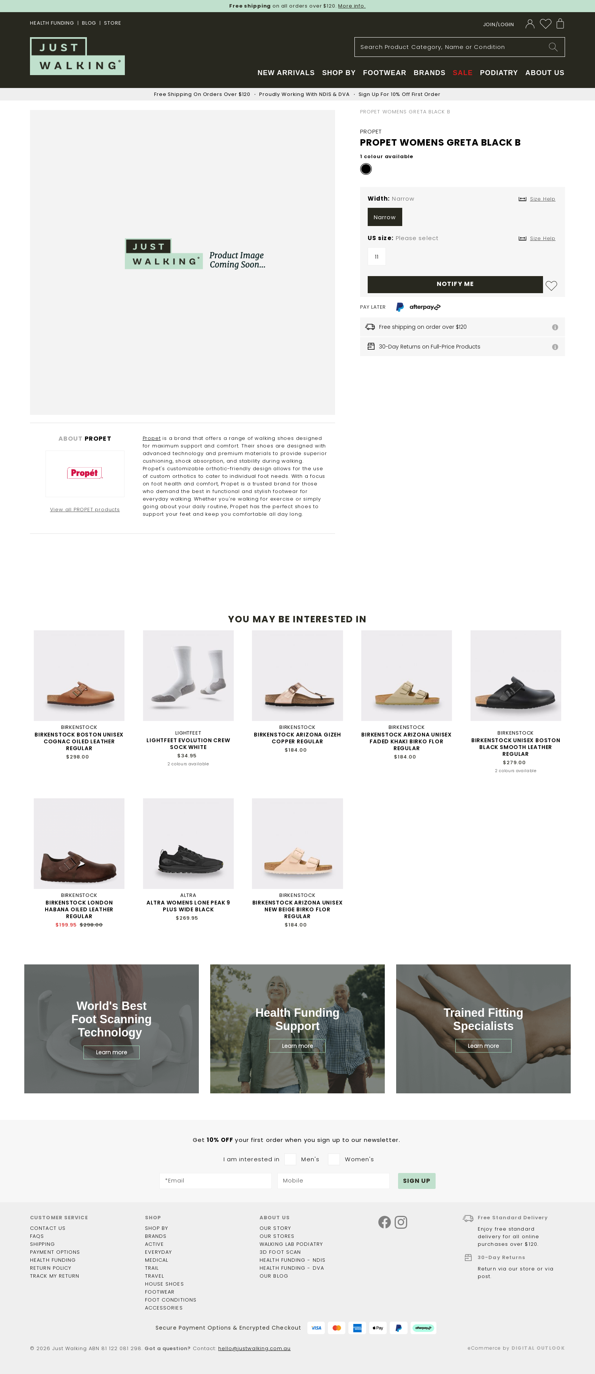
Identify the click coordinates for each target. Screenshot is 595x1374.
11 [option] (377, 257)
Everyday (158, 1252)
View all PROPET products (85, 509)
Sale (463, 73)
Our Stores (277, 1236)
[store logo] (77, 56)
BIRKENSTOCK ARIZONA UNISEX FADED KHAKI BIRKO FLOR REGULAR (406, 741)
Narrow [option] (385, 217)
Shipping (42, 1244)
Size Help (543, 238)
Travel (154, 1276)
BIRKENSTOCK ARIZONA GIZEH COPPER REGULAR (297, 738)
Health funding (53, 1260)
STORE (112, 23)
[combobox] (459, 47)
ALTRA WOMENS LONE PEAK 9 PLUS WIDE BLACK (188, 906)
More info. (352, 5)
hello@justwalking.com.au (254, 1348)
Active (154, 1244)
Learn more (111, 1052)
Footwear (160, 1291)
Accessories (164, 1307)
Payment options (55, 1252)
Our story (275, 1228)
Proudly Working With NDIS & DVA (304, 94)
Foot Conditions (171, 1299)
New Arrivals (286, 73)
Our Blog (274, 1276)
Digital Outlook (538, 1348)
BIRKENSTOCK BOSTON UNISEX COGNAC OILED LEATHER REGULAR (79, 741)
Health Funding (52, 23)
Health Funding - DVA (292, 1268)
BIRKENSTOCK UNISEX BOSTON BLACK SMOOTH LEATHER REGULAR (515, 747)
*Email (175, 1181)
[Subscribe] (417, 1181)
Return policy (50, 1268)
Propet (152, 438)
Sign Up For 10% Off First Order (400, 94)
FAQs (37, 1236)
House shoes (164, 1284)
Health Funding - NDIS (293, 1260)
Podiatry (499, 73)
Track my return (55, 1276)
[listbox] (462, 219)
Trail (152, 1268)
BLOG (89, 23)
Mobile (293, 1181)
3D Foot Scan (280, 1252)
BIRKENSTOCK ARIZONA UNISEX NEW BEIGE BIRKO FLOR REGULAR (297, 909)
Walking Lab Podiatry (291, 1244)
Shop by (156, 1228)
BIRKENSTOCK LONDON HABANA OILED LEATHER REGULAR (79, 909)
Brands (156, 1236)
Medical (156, 1260)
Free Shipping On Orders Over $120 (202, 94)
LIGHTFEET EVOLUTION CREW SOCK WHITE (188, 743)
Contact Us (48, 1228)
